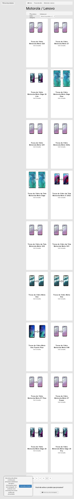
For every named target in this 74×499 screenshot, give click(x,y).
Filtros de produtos (8, 3)
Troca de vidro (38, 3)
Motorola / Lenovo (49, 3)
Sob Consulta (37, 45)
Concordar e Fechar (25, 486)
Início (30, 3)
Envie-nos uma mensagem (49, 492)
